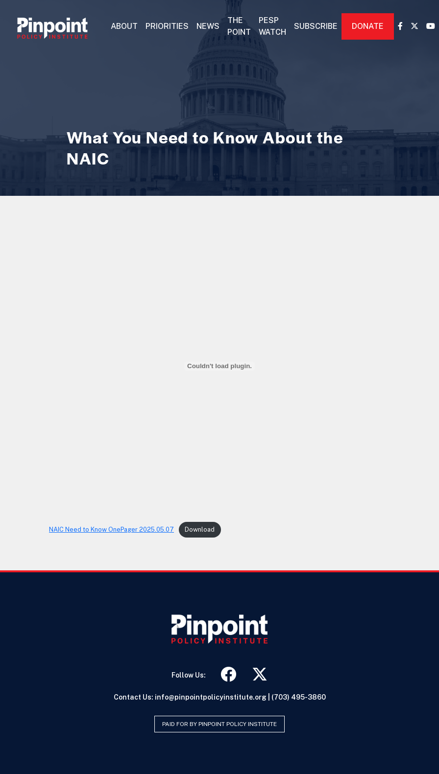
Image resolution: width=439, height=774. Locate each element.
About (124, 26)
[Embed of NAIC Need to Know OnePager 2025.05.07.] (219, 366)
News (208, 26)
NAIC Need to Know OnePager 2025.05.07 (111, 529)
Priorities (167, 26)
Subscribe (316, 26)
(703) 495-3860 (298, 697)
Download (200, 529)
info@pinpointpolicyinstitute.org (211, 697)
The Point (239, 26)
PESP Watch (272, 26)
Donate (368, 26)
